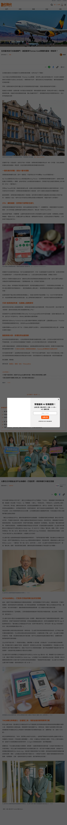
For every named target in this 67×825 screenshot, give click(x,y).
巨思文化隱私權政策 (47, 421)
